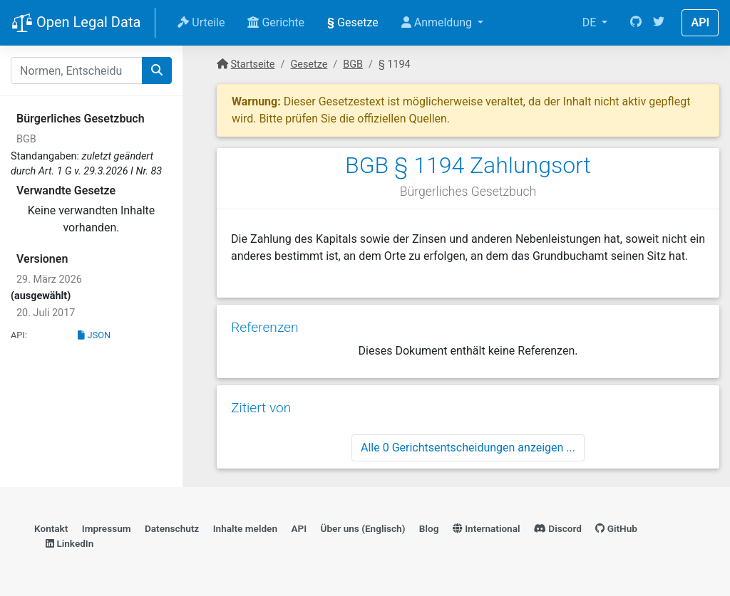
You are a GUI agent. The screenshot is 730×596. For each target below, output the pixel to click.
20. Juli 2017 (45, 313)
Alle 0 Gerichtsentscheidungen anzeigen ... (468, 447)
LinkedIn (69, 543)
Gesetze (353, 22)
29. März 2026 (49, 279)
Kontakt (51, 528)
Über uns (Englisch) (363, 528)
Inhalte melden (245, 528)
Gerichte (275, 22)
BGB (26, 139)
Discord (558, 528)
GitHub (616, 528)
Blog (429, 528)
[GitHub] (635, 23)
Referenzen (265, 327)
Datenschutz (172, 528)
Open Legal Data (75, 23)
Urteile (201, 22)
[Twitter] (658, 23)
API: (19, 335)
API (700, 22)
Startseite (253, 64)
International (486, 528)
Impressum (106, 528)
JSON (94, 335)
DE (591, 22)
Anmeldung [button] (438, 22)
